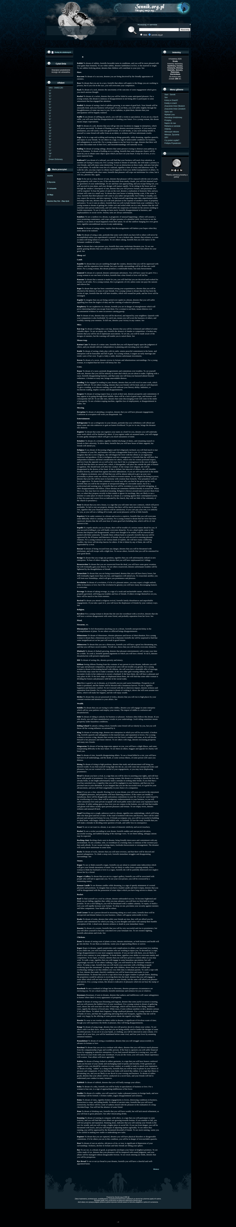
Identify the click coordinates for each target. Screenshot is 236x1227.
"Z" (50, 156)
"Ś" (50, 145)
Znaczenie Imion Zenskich (175, 109)
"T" (50, 148)
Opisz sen (168, 112)
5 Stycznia (51, 182)
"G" (50, 108)
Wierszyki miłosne (172, 132)
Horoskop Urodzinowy (173, 117)
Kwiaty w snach (171, 103)
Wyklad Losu (170, 115)
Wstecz (156, 1169)
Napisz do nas (170, 123)
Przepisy (168, 120)
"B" (50, 93)
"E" (50, 102)
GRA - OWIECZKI (56, 88)
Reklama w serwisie (172, 126)
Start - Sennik (170, 95)
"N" (50, 131)
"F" (50, 105)
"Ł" (50, 125)
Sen (166, 97)
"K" (50, 119)
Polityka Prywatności (173, 143)
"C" (50, 96)
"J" (50, 116)
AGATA (50, 176)
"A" (50, 91)
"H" (50, 111)
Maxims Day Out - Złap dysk (58, 201)
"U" (50, 151)
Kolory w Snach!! (171, 100)
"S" (50, 142)
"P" (50, 136)
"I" (50, 113)
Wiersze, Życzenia (172, 135)
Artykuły (168, 129)
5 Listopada (51, 188)
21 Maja (50, 195)
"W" (50, 154)
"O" (50, 134)
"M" (50, 128)
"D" (50, 99)
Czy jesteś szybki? (172, 140)
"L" (50, 122)
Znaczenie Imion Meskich (175, 106)
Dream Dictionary (56, 159)
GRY (166, 137)
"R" (50, 139)
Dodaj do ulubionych (63, 52)
